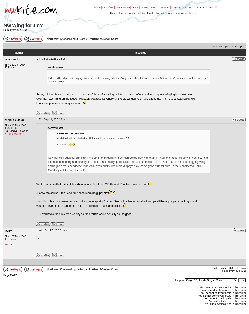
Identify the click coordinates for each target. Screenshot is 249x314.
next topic (238, 46)
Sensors (155, 7)
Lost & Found (123, 7)
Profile (150, 13)
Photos (122, 13)
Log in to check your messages (171, 13)
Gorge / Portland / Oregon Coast (98, 38)
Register (141, 13)
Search (131, 13)
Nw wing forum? (23, 25)
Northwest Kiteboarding (61, 38)
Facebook (208, 7)
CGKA (135, 7)
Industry (145, 7)
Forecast (165, 7)
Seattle (182, 7)
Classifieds (107, 7)
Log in (192, 13)
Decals (191, 7)
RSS (199, 7)
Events (113, 13)
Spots (174, 7)
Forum (97, 7)
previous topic (220, 46)
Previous (15, 30)
